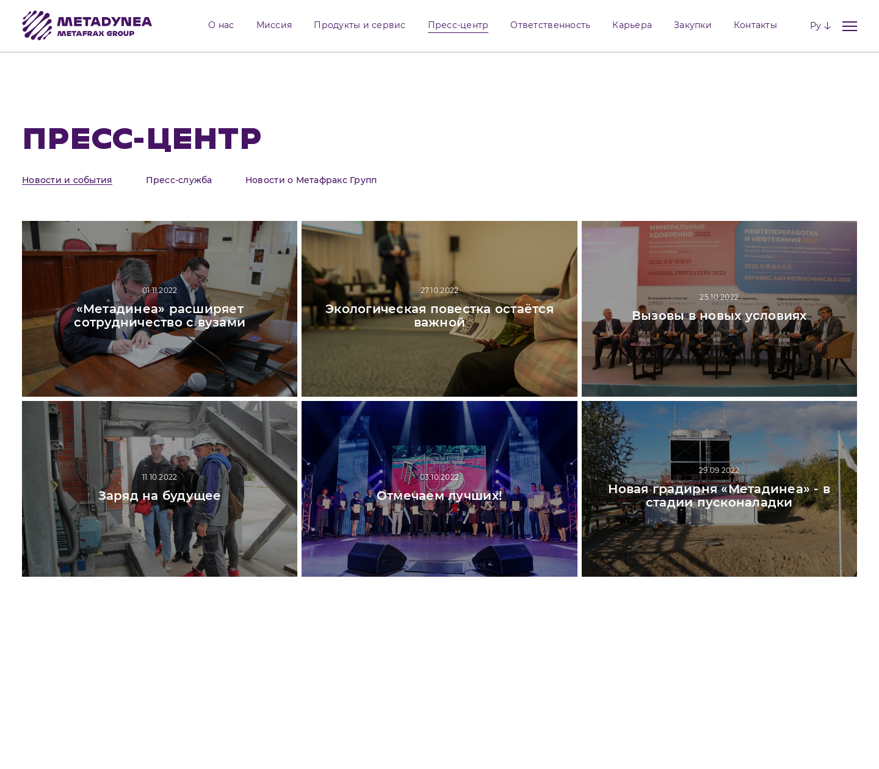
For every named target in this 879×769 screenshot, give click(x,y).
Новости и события (67, 180)
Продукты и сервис (359, 25)
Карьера (632, 25)
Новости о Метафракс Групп (311, 180)
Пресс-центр (458, 25)
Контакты (755, 25)
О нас (221, 25)
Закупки (693, 25)
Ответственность (550, 25)
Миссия (274, 25)
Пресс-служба (179, 180)
